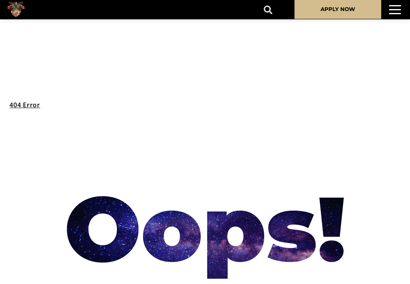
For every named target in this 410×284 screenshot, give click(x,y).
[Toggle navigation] (395, 10)
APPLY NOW (338, 9)
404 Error (24, 105)
